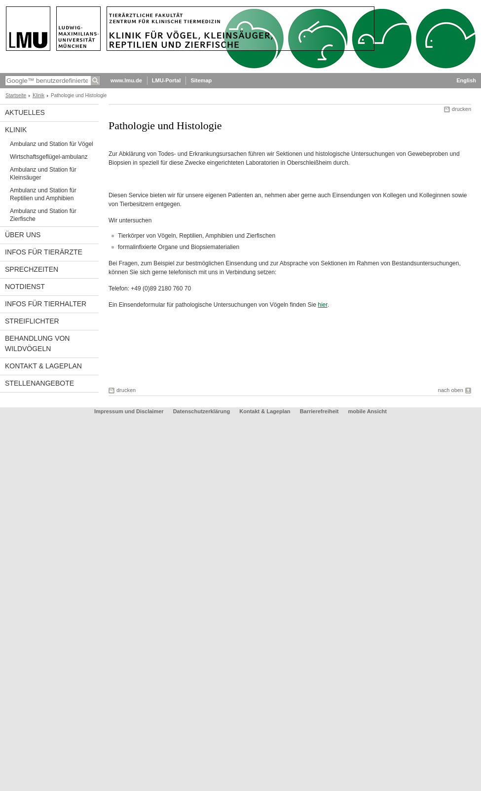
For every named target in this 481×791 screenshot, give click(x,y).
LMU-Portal (166, 80)
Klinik (38, 95)
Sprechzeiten (31, 269)
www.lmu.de (126, 80)
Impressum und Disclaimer (129, 411)
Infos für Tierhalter (45, 304)
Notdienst (25, 286)
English (466, 80)
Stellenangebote (39, 383)
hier (322, 304)
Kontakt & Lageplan (43, 366)
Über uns (22, 235)
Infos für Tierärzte (43, 252)
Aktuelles (25, 112)
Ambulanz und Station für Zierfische (43, 215)
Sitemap (201, 80)
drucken (461, 109)
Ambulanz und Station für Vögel (51, 144)
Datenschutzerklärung (201, 411)
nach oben (450, 390)
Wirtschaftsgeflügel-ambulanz (48, 156)
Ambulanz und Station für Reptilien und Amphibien (43, 194)
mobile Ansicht (367, 411)
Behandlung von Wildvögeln (37, 343)
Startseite (15, 95)
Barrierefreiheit (320, 411)
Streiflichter (32, 321)
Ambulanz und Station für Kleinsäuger (43, 173)
